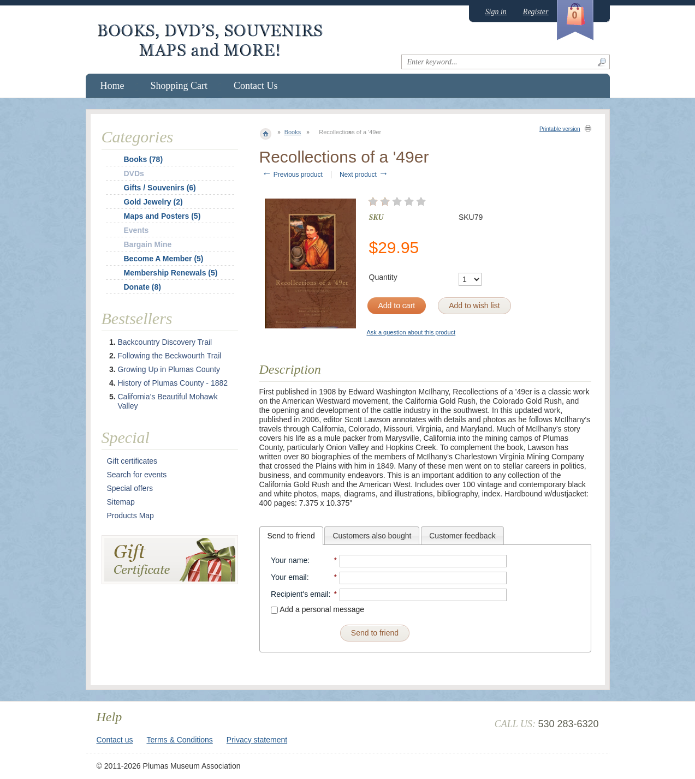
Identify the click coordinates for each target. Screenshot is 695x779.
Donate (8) (142, 287)
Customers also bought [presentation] (371, 535)
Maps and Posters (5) (162, 216)
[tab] (291, 535)
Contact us (115, 739)
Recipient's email (299, 594)
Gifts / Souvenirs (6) (160, 187)
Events (136, 230)
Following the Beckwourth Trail (170, 355)
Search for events (137, 474)
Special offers (130, 488)
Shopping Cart (179, 85)
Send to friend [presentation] (291, 535)
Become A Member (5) (164, 258)
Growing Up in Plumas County (169, 369)
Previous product (292, 174)
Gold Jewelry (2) (153, 201)
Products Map (130, 515)
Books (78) (143, 159)
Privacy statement (257, 739)
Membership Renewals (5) (171, 272)
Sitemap (121, 502)
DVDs (134, 173)
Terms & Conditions (179, 739)
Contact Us (256, 85)
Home (112, 85)
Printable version (559, 129)
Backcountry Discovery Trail (165, 342)
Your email (289, 577)
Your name (289, 560)
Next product (364, 174)
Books (292, 132)
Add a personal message (317, 609)
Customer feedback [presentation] (462, 535)
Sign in (496, 12)
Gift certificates (132, 461)
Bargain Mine (148, 244)
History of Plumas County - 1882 (173, 383)
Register (536, 12)
